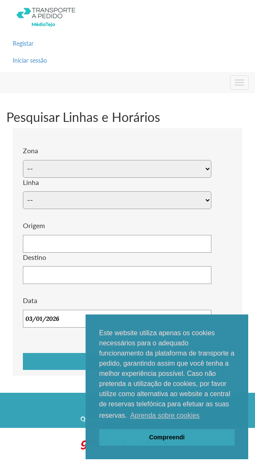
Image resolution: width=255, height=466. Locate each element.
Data (30, 300)
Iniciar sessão (30, 60)
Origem (34, 225)
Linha (31, 182)
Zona (30, 150)
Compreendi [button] (167, 437)
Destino (34, 257)
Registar (23, 43)
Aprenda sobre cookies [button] (165, 415)
